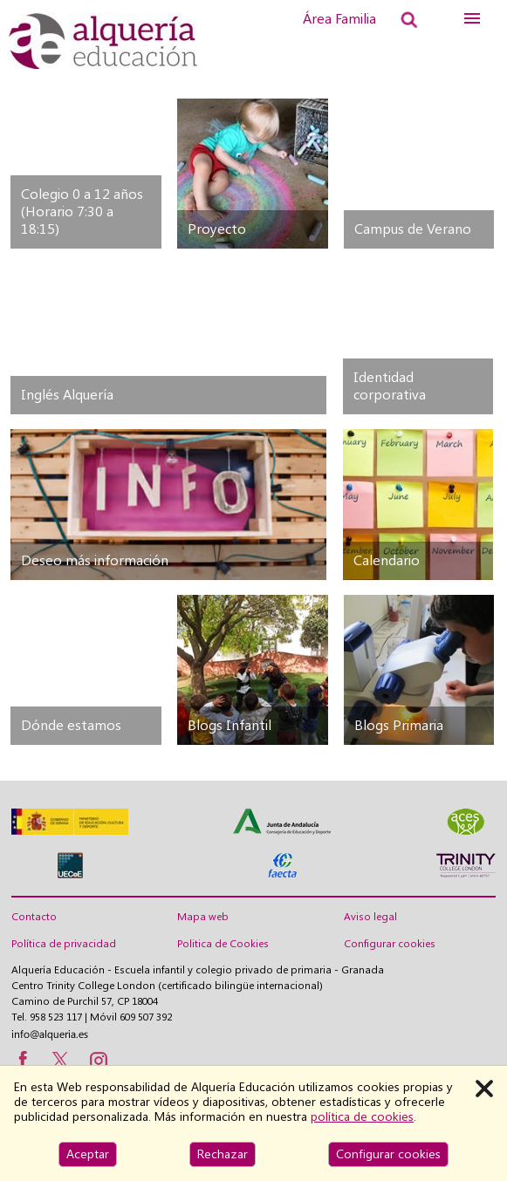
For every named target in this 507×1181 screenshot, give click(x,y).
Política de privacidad (63, 944)
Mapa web (203, 917)
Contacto (34, 917)
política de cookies (362, 1116)
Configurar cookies (389, 944)
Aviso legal (370, 917)
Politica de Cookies (223, 944)
